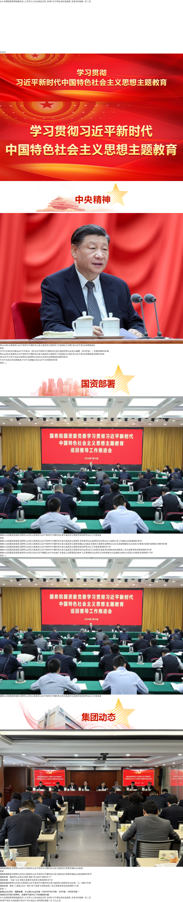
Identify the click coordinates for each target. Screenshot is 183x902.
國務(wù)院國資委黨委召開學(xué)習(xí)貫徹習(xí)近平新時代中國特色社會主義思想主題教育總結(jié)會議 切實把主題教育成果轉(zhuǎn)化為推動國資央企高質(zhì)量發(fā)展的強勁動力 (79, 544)
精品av (33, 900)
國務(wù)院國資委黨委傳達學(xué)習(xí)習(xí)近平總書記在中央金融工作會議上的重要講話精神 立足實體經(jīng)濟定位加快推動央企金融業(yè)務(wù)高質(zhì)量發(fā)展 (72, 552)
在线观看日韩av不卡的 (20, 900)
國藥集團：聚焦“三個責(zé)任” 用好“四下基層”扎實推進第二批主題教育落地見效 (34, 886)
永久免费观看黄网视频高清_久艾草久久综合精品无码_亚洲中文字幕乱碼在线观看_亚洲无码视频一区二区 (45, 1)
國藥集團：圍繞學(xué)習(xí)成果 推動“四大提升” (21, 877)
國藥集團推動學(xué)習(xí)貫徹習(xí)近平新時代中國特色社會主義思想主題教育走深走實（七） (41, 883)
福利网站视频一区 (44, 900)
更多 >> (3, 363)
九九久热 (57, 900)
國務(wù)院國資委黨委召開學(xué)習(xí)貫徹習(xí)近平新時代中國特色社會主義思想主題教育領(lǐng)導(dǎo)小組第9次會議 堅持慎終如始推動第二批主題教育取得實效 (71, 549)
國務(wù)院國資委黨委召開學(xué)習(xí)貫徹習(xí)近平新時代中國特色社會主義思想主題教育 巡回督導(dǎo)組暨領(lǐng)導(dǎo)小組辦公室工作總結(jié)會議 (66, 541)
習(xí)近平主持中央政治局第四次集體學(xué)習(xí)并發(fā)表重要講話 (29, 357)
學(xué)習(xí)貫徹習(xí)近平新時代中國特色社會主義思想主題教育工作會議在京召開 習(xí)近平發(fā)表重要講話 (47, 345)
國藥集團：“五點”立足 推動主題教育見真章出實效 (21, 880)
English (3, 52)
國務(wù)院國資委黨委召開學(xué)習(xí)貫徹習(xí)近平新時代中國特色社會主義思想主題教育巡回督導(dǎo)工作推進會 (50, 535)
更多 (2, 348)
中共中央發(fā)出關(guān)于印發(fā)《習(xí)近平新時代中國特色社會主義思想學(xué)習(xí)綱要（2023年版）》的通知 (50, 351)
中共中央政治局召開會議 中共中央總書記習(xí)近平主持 (24, 360)
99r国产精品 (5, 900)
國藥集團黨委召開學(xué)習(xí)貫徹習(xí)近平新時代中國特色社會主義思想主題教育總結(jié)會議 (41, 868)
